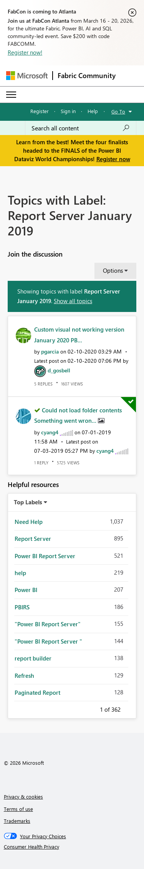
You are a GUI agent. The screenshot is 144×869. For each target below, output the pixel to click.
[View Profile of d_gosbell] (59, 370)
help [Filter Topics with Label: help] (20, 573)
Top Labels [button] (28, 502)
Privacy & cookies (23, 796)
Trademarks (17, 820)
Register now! (25, 52)
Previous (90, 708)
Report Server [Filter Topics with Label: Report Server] (33, 538)
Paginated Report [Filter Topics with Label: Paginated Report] (37, 692)
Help (93, 111)
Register (39, 111)
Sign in (68, 111)
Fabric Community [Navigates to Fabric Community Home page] (87, 75)
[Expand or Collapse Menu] (11, 95)
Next (130, 708)
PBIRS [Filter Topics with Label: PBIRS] (22, 607)
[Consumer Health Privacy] (72, 847)
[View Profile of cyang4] (49, 432)
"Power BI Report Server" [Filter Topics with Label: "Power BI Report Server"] (48, 624)
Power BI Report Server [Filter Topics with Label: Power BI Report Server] (45, 556)
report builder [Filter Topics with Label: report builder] (33, 658)
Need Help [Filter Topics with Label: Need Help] (29, 521)
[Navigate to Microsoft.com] (27, 75)
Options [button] (113, 270)
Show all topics (73, 301)
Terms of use (18, 809)
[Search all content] (80, 128)
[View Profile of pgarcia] (50, 351)
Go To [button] (118, 111)
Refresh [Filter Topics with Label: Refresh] (24, 675)
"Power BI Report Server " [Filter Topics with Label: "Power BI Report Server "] (48, 641)
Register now (113, 159)
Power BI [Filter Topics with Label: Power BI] (26, 590)
